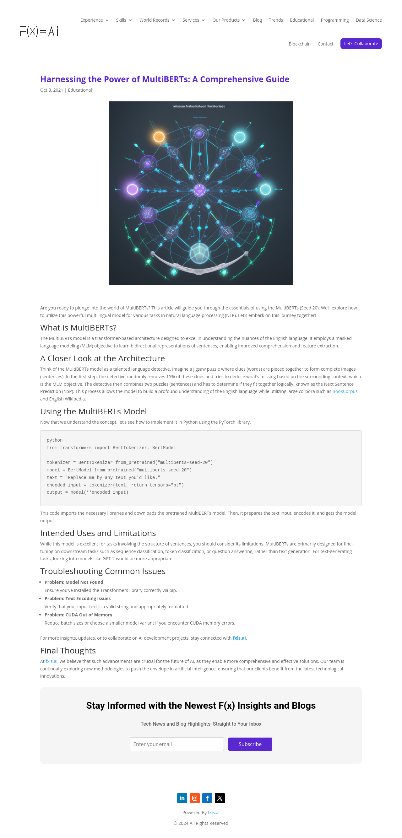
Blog (257, 20)
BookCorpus (345, 391)
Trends (276, 20)
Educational (302, 20)
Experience (91, 20)
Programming (335, 20)
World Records (154, 20)
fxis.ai (239, 638)
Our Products (226, 20)
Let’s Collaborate (361, 43)
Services (190, 20)
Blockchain (300, 44)
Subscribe (250, 744)
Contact (325, 44)
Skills (121, 20)
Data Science (369, 20)
